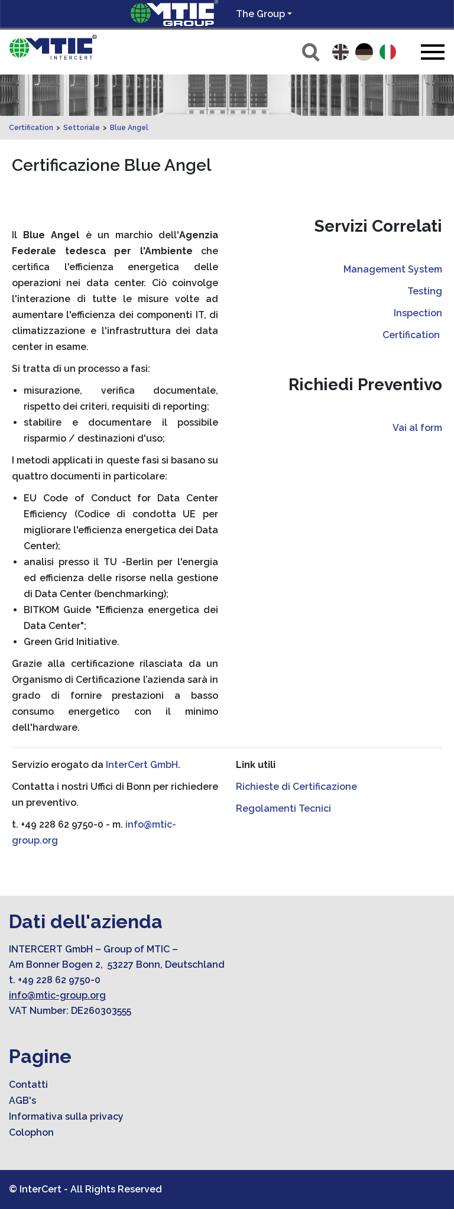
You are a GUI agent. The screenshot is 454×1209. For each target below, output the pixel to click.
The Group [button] (260, 14)
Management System (392, 269)
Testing (424, 291)
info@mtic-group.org (57, 995)
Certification (31, 128)
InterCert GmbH (142, 764)
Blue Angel (129, 128)
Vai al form (417, 427)
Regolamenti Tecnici (283, 808)
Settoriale (81, 128)
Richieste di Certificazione (296, 786)
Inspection (418, 313)
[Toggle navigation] (432, 51)
